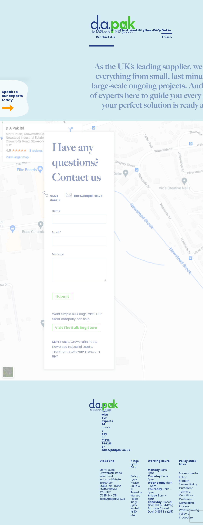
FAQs (157, 30)
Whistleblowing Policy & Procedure (189, 511)
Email (52, 234)
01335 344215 (50, 198)
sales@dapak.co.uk (85, 196)
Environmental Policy (188, 473)
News (149, 30)
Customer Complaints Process (187, 500)
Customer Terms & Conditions (186, 489)
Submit (57, 298)
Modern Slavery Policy (188, 480)
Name (51, 211)
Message (54, 256)
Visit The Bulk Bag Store (71, 329)
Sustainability (133, 30)
